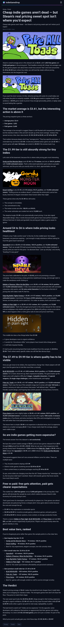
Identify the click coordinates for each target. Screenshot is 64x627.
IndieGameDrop (11, 2)
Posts (9, 9)
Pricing (6, 624)
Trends (13, 624)
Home (4, 9)
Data (19, 624)
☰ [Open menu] (61, 2)
